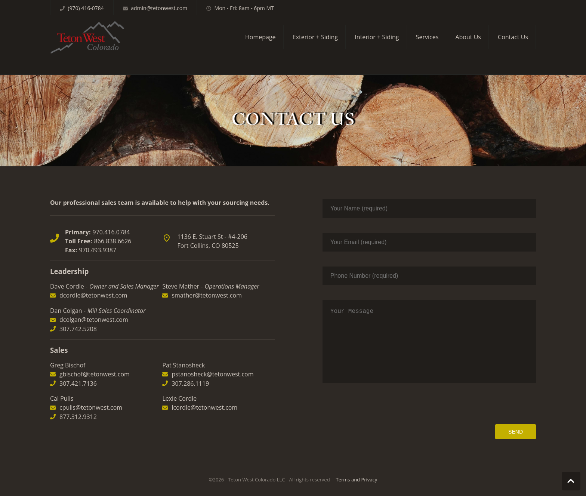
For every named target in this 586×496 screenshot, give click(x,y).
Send (515, 432)
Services (427, 37)
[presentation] (479, 403)
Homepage (260, 37)
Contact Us (513, 37)
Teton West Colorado (87, 37)
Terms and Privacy (356, 479)
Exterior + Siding (315, 37)
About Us (468, 37)
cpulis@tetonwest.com (90, 392)
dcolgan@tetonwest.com (93, 305)
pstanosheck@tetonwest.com (212, 359)
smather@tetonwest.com (207, 280)
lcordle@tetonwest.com (204, 392)
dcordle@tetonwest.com (93, 280)
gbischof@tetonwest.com (94, 359)
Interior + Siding (377, 37)
